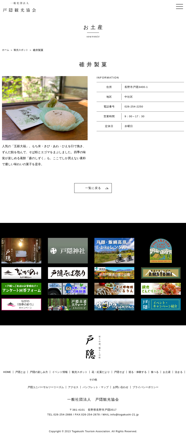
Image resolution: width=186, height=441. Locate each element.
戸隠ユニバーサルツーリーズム (46, 388)
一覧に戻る (93, 188)
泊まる (179, 372)
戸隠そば (119, 372)
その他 (93, 380)
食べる (155, 372)
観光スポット (22, 50)
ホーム (6, 50)
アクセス (73, 388)
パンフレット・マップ (96, 388)
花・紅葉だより (101, 372)
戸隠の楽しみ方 (39, 372)
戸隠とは (20, 372)
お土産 (167, 372)
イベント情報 (60, 372)
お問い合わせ (120, 388)
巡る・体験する (138, 372)
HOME (7, 372)
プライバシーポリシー (145, 388)
